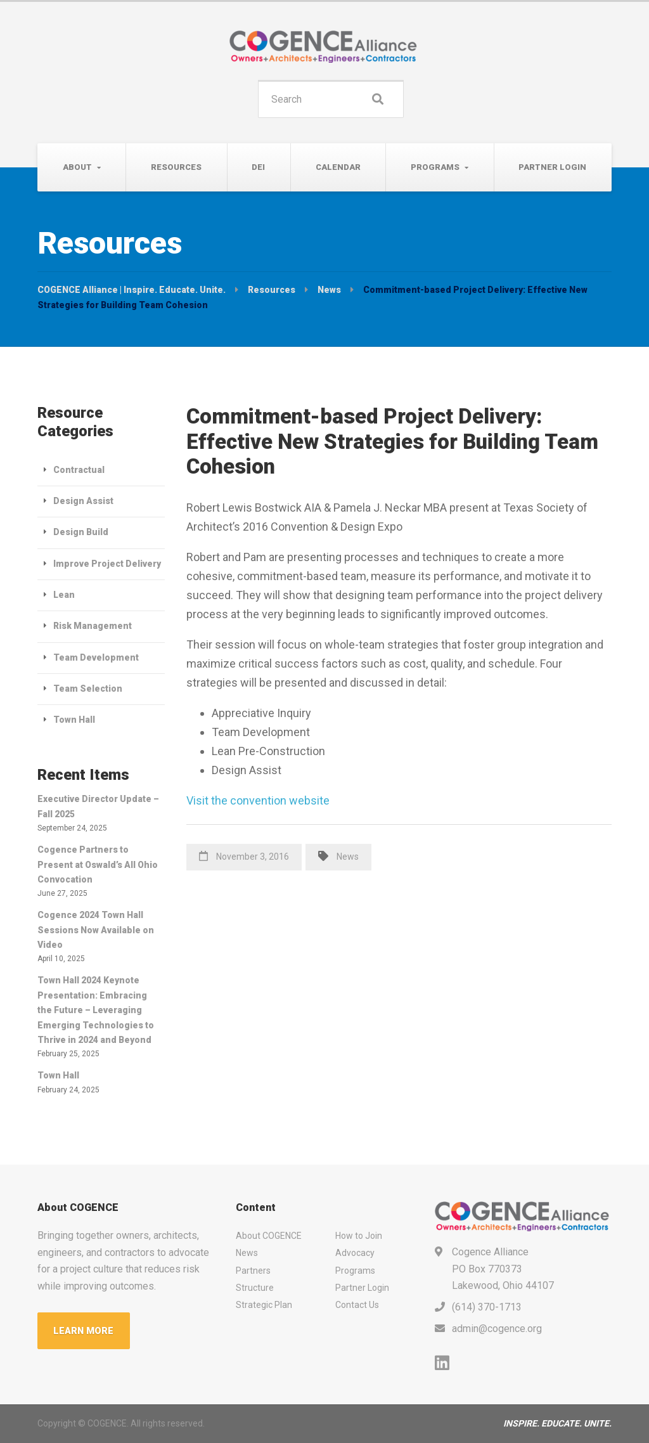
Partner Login (552, 167)
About (77, 167)
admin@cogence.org (497, 1329)
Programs (435, 167)
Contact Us (357, 1305)
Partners (253, 1270)
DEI (258, 167)
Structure (255, 1288)
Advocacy (355, 1253)
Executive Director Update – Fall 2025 (98, 806)
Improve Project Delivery (107, 564)
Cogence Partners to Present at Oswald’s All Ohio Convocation (97, 864)
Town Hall (74, 720)
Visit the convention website (258, 800)
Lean (64, 595)
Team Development (96, 657)
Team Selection (87, 688)
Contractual (79, 470)
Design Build (80, 532)
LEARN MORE (84, 1330)
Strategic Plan (264, 1305)
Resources (176, 167)
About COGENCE (269, 1236)
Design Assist (83, 501)
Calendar (338, 167)
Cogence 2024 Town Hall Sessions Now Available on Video (95, 930)
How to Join (358, 1236)
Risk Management (92, 626)
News (348, 856)
